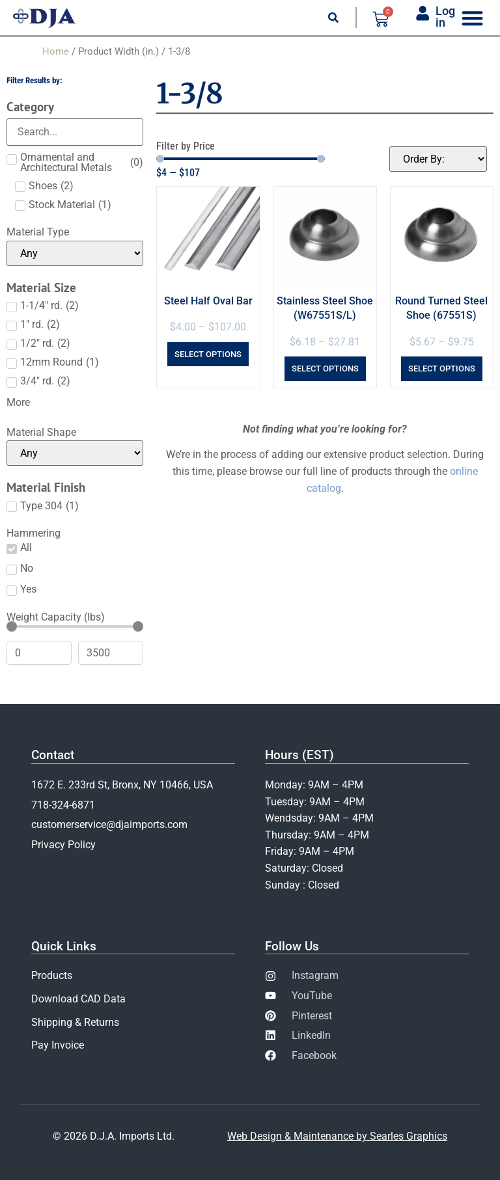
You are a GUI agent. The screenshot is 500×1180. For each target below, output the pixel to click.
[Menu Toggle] (472, 18)
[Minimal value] (75, 626)
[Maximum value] (111, 653)
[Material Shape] (75, 453)
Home (55, 51)
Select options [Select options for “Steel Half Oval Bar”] (208, 354)
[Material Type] (75, 253)
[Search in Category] (75, 132)
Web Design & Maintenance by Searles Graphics (337, 1136)
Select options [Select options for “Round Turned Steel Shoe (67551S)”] (441, 368)
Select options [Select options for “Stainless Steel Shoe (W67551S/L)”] (325, 368)
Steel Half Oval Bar (208, 301)
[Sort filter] (438, 159)
